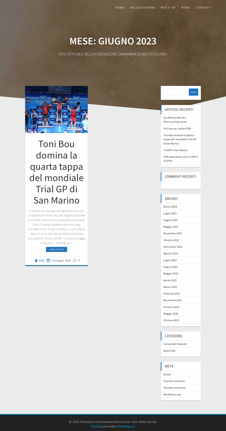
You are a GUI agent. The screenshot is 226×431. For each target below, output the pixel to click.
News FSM (169, 350)
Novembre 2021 (172, 300)
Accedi (167, 374)
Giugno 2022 (170, 267)
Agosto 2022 (170, 253)
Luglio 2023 (170, 213)
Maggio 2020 (170, 313)
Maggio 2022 (170, 273)
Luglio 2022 (170, 260)
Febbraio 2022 (171, 293)
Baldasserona (142, 7)
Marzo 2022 (170, 287)
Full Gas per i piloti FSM (177, 128)
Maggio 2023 (170, 226)
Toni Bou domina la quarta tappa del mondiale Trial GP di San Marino (56, 171)
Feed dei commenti (174, 387)
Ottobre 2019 (171, 320)
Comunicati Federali (175, 344)
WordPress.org (172, 394)
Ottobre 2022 (171, 240)
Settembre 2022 (172, 246)
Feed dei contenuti (174, 381)
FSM (41, 260)
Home (120, 7)
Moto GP (168, 7)
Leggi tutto (56, 249)
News (185, 7)
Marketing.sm (126, 426)
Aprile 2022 (169, 280)
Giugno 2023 (170, 220)
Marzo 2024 (170, 206)
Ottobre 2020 (171, 307)
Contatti (204, 7)
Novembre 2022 (172, 233)
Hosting (96, 426)
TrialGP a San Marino (175, 150)
